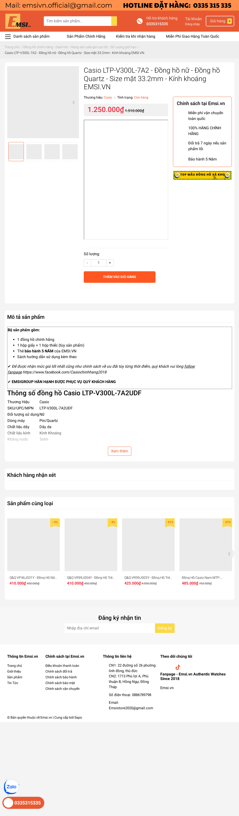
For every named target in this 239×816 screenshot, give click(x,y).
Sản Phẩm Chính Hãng (86, 36)
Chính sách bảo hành (61, 677)
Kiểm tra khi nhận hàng (135, 36)
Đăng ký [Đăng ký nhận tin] (165, 628)
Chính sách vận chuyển (62, 689)
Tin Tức (12, 683)
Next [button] (73, 102)
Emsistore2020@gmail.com (131, 708)
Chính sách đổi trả (58, 671)
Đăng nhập (192, 24)
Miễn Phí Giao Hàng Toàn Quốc (192, 36)
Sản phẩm (14, 677)
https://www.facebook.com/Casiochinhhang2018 (64, 372)
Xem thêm (119, 451)
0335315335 (157, 24)
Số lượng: (92, 254)
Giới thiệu (14, 671)
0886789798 (141, 695)
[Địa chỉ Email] (120, 628)
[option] (43, 102)
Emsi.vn (167, 688)
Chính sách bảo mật (60, 683)
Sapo (78, 717)
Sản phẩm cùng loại (30, 503)
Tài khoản (193, 19)
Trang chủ (14, 666)
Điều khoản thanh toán (62, 666)
